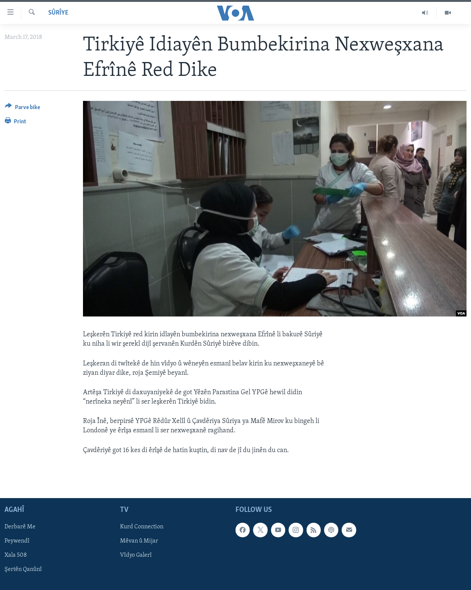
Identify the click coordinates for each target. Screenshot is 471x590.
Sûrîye (58, 12)
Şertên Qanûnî (23, 569)
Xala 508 (15, 555)
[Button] (22, 108)
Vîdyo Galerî (136, 555)
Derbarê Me (20, 527)
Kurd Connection (141, 527)
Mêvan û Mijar (139, 541)
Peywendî (17, 541)
